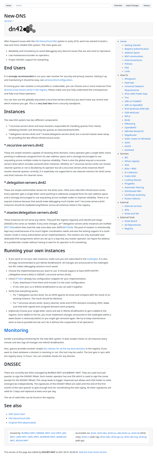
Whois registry (132, 161)
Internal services (133, 205)
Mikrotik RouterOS (134, 131)
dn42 (93, 432)
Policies (128, 63)
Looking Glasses (133, 179)
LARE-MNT (21, 436)
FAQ (127, 67)
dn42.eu (112, 432)
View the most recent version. (93, 452)
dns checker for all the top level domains (64, 348)
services (8, 21)
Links (127, 71)
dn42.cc (86, 436)
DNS (127, 164)
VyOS (127, 142)
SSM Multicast (132, 112)
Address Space (132, 52)
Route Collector (133, 198)
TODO (20, 278)
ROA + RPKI (130, 168)
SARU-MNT (33, 436)
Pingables (130, 183)
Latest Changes (132, 5)
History (147, 5)
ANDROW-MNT (47, 436)
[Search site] (62, 6)
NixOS (128, 146)
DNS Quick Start (17, 414)
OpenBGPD (130, 127)
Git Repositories (133, 224)
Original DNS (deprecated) (22, 422)
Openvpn (129, 82)
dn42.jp (143, 436)
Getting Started (133, 45)
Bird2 (127, 119)
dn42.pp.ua (117, 436)
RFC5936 (67, 227)
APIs (127, 209)
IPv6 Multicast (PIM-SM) (137, 108)
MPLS (127, 116)
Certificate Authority (135, 194)
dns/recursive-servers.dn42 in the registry (25, 89)
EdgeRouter (131, 134)
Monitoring (16, 330)
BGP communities (134, 56)
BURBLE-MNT (28, 432)
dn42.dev (102, 432)
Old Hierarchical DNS (46, 41)
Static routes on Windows (138, 138)
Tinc (127, 97)
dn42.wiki (105, 436)
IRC (126, 157)
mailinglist (92, 258)
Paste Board (131, 220)
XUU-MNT (56, 432)
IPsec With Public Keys (136, 93)
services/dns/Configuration (58, 79)
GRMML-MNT (43, 432)
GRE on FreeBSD (133, 101)
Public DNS (130, 176)
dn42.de (135, 432)
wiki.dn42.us (123, 432)
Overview (118, 5)
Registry (129, 228)
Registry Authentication (137, 48)
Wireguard (130, 78)
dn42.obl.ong (131, 436)
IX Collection (131, 172)
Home (8, 5)
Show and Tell (132, 213)
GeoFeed (129, 149)
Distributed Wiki (133, 191)
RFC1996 (9, 227)
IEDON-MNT (22, 440)
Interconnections (133, 60)
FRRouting (130, 123)
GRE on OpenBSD (134, 104)
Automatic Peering (134, 187)
